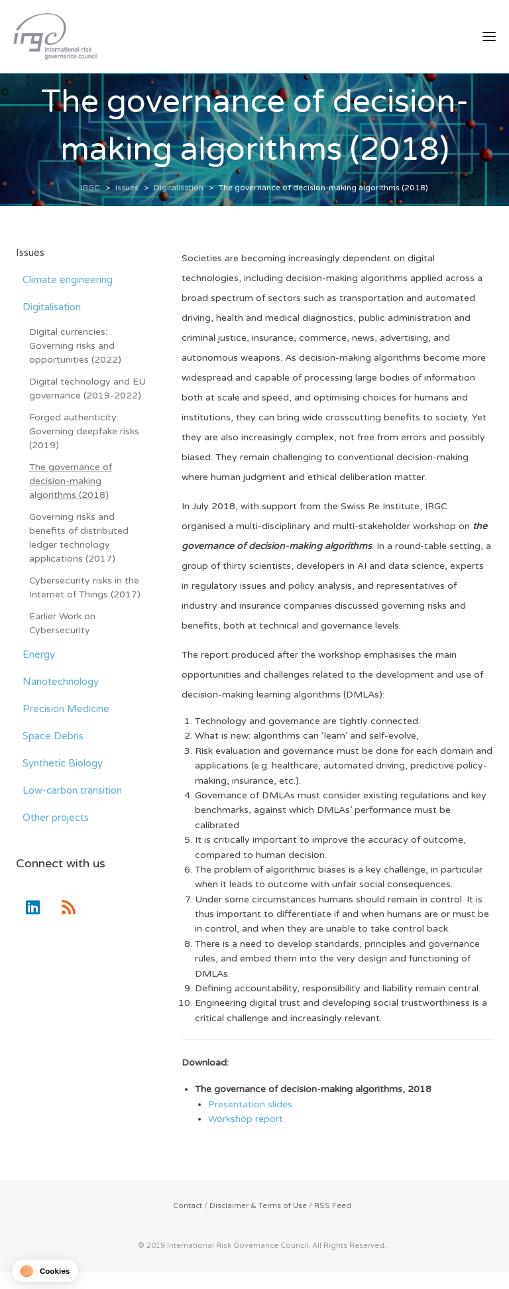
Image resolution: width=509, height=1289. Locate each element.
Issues (30, 253)
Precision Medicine (66, 709)
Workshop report (245, 1119)
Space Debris (53, 737)
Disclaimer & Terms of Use (258, 1206)
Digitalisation (52, 308)
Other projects (56, 818)
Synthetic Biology (63, 764)
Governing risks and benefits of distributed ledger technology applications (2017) (79, 538)
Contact (187, 1206)
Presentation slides (250, 1105)
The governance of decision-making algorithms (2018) (70, 481)
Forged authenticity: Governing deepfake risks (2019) (84, 432)
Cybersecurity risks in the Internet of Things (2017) (85, 588)
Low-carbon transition (72, 791)
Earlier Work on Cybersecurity (62, 624)
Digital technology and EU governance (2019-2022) (87, 389)
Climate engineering (68, 280)
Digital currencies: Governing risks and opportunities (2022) (75, 346)
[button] (45, 1271)
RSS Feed (332, 1206)
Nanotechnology (61, 682)
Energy (39, 655)
